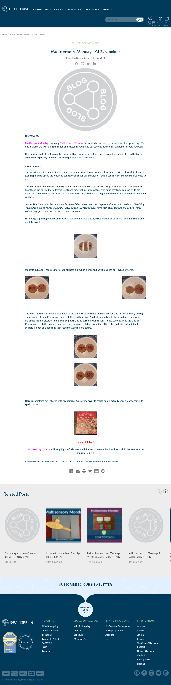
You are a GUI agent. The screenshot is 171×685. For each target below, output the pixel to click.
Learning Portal (109, 9)
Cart (107, 639)
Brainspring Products (115, 630)
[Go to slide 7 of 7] (159, 491)
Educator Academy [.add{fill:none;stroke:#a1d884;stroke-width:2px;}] (56, 9)
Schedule (78, 634)
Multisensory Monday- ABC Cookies (85, 51)
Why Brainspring (50, 626)
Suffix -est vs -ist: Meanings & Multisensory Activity (144, 555)
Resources (142, 639)
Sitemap (141, 663)
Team (44, 646)
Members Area (81, 639)
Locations (47, 634)
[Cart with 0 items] (167, 19)
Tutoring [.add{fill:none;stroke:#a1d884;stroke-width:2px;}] (38, 9)
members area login (85, 610)
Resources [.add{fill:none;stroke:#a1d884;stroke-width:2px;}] (74, 9)
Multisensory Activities (85, 43)
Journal (140, 634)
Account (109, 634)
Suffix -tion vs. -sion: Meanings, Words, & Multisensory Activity (103, 555)
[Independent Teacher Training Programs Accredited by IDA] (10, 642)
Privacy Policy (143, 659)
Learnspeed (47, 651)
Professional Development (118, 626)
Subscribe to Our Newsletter (85, 584)
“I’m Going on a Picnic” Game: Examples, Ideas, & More (21, 555)
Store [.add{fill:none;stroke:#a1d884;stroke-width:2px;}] (86, 9)
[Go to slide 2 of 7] (165, 491)
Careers (140, 630)
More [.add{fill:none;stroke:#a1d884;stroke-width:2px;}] (95, 9)
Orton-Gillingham (145, 651)
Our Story (142, 626)
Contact (141, 655)
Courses (78, 630)
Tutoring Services (50, 630)
